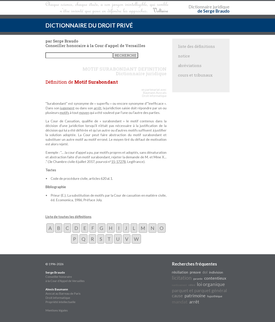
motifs (64, 112)
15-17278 (118, 161)
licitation (182, 278)
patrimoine (194, 295)
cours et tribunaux (195, 75)
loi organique (211, 284)
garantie (197, 278)
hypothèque (214, 296)
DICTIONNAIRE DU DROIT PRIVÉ (89, 25)
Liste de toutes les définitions (68, 217)
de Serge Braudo (213, 11)
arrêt (97, 108)
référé (191, 285)
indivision (216, 272)
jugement (67, 108)
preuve (195, 272)
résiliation (180, 272)
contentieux (215, 278)
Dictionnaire (200, 6)
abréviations (189, 65)
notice (184, 55)
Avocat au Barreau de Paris (63, 293)
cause (177, 295)
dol (204, 272)
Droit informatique (57, 297)
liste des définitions (196, 46)
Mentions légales (56, 310)
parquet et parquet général (199, 290)
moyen (84, 112)
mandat (180, 301)
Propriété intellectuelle (60, 302)
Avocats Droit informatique (154, 94)
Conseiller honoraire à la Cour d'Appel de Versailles (65, 277)
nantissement (179, 285)
